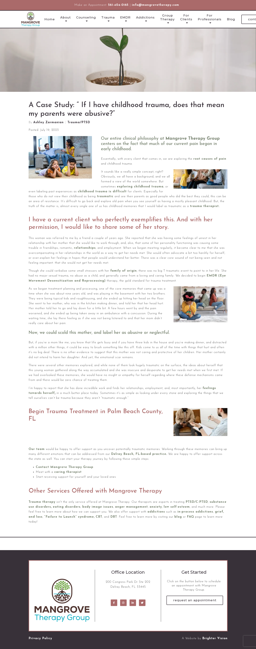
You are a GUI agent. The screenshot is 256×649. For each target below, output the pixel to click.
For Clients (186, 17)
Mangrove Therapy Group (193, 138)
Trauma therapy (42, 501)
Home (49, 19)
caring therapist (68, 472)
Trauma (108, 17)
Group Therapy (167, 17)
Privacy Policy (40, 638)
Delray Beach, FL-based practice (138, 454)
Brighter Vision (215, 638)
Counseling (86, 17)
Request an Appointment (194, 600)
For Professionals (209, 17)
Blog (231, 19)
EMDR (125, 17)
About (65, 17)
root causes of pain (209, 158)
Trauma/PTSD (78, 122)
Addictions (145, 17)
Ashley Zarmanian (48, 122)
